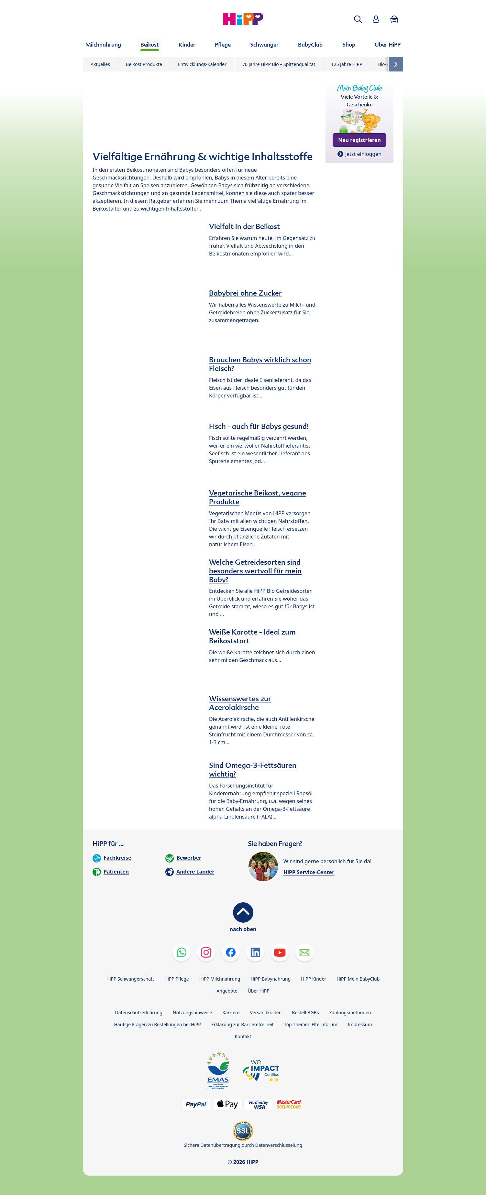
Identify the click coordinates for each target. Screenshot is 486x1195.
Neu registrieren (359, 140)
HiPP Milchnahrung (219, 979)
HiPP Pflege (176, 979)
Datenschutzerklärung (138, 1012)
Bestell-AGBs (305, 1012)
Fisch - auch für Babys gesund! (259, 426)
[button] (358, 19)
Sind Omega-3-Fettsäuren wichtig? (252, 769)
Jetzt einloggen (363, 154)
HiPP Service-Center (308, 872)
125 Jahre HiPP (346, 64)
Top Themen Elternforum (310, 1024)
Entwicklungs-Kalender (202, 64)
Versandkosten (266, 1012)
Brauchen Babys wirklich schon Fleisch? (260, 364)
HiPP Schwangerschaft (130, 979)
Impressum (360, 1024)
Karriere (230, 1012)
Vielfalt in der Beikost (244, 226)
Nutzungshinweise (192, 1012)
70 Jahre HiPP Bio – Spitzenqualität (278, 64)
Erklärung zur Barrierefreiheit (242, 1024)
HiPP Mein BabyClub (358, 979)
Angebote (226, 991)
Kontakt (243, 1036)
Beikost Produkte (144, 64)
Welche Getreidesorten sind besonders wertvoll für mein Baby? (255, 571)
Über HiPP (259, 991)
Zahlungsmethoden (350, 1012)
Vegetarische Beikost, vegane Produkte (257, 497)
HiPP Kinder (313, 979)
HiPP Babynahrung (270, 979)
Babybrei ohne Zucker (245, 293)
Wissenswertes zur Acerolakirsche (240, 703)
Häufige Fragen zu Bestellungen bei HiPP (157, 1024)
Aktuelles (100, 64)
